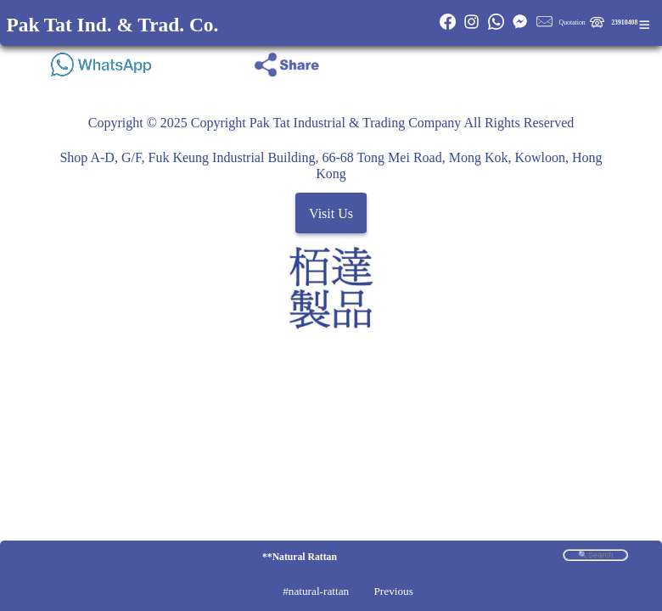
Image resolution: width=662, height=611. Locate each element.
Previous (392, 591)
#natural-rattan (316, 591)
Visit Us (331, 213)
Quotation (572, 22)
